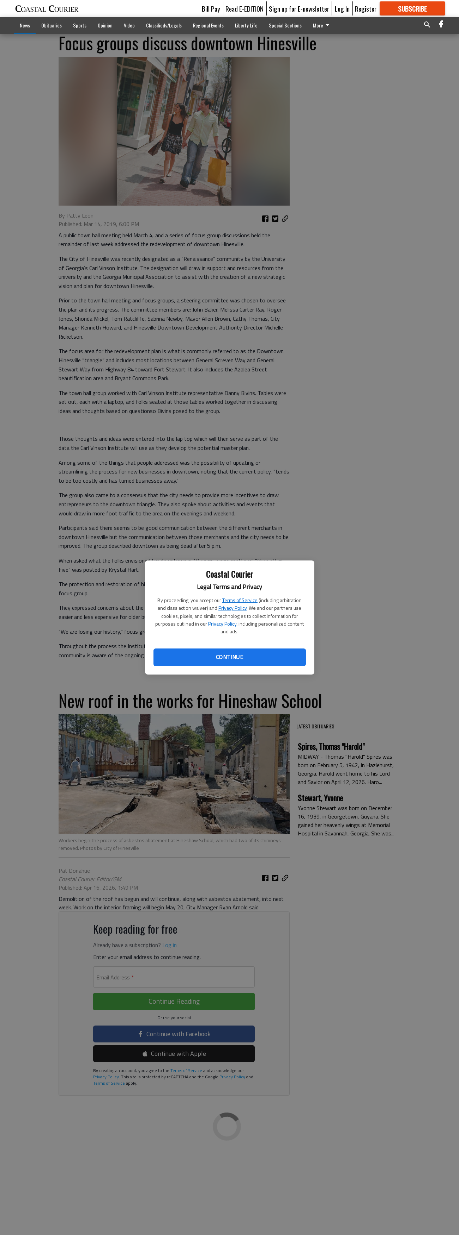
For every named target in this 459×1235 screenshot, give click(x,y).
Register (365, 8)
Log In (342, 8)
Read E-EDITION (244, 8)
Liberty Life (246, 25)
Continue (229, 657)
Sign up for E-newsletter (299, 8)
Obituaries (51, 25)
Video (129, 25)
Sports (79, 25)
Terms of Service (240, 600)
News (25, 25)
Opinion (105, 25)
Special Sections (285, 25)
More (322, 25)
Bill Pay (211, 8)
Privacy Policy (232, 608)
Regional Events (208, 25)
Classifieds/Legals (164, 25)
